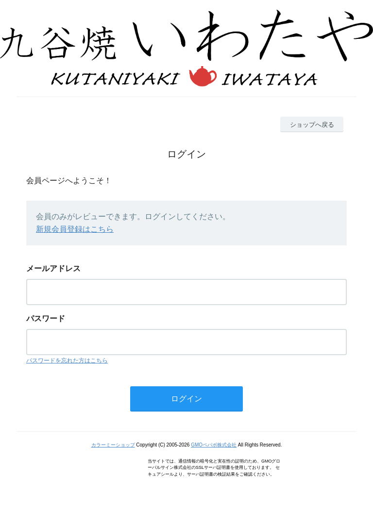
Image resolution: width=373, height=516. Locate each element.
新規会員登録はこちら (75, 229)
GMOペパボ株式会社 (214, 444)
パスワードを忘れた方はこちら (67, 360)
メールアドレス (53, 268)
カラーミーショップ (113, 444)
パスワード (45, 318)
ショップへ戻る (312, 124)
